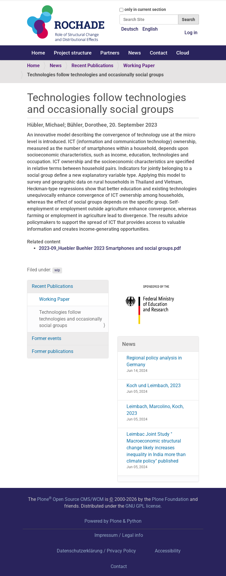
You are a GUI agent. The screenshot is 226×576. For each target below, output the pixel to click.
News (134, 53)
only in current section (145, 9)
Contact (158, 53)
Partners (109, 53)
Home (38, 53)
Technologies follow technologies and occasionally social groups (70, 319)
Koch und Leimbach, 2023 (154, 385)
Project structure (73, 53)
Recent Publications (92, 65)
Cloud (182, 53)
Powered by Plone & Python (113, 521)
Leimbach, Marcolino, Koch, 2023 (155, 410)
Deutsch (129, 29)
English (150, 29)
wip (57, 270)
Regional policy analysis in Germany (154, 361)
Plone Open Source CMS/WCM (70, 499)
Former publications (52, 351)
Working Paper (139, 65)
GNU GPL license (142, 506)
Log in (191, 32)
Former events (46, 338)
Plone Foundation (170, 499)
